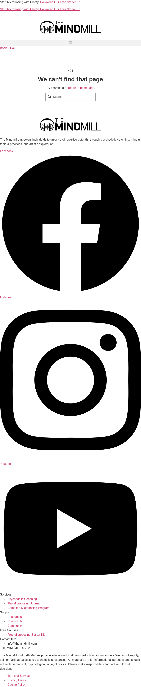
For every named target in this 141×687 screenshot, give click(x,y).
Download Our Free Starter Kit (60, 2)
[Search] (49, 97)
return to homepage (81, 87)
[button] (70, 43)
